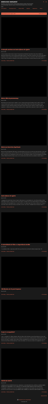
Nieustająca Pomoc (12, 8)
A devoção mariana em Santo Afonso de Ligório (15, 49)
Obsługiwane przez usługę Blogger (24, 399)
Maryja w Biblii (21, 8)
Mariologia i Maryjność (9, 2)
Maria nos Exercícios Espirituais (10, 147)
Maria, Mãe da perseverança (9, 98)
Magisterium (35, 8)
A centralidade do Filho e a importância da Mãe (15, 244)
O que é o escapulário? (8, 332)
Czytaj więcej (44, 60)
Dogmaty (28, 8)
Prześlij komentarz (10, 60)
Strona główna (3, 8)
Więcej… (41, 8)
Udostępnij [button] (3, 60)
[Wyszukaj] (43, 1)
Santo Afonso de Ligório (8, 196)
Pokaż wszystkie (42, 13)
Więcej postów (44, 395)
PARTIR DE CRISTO (6, 381)
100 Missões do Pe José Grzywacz (11, 289)
